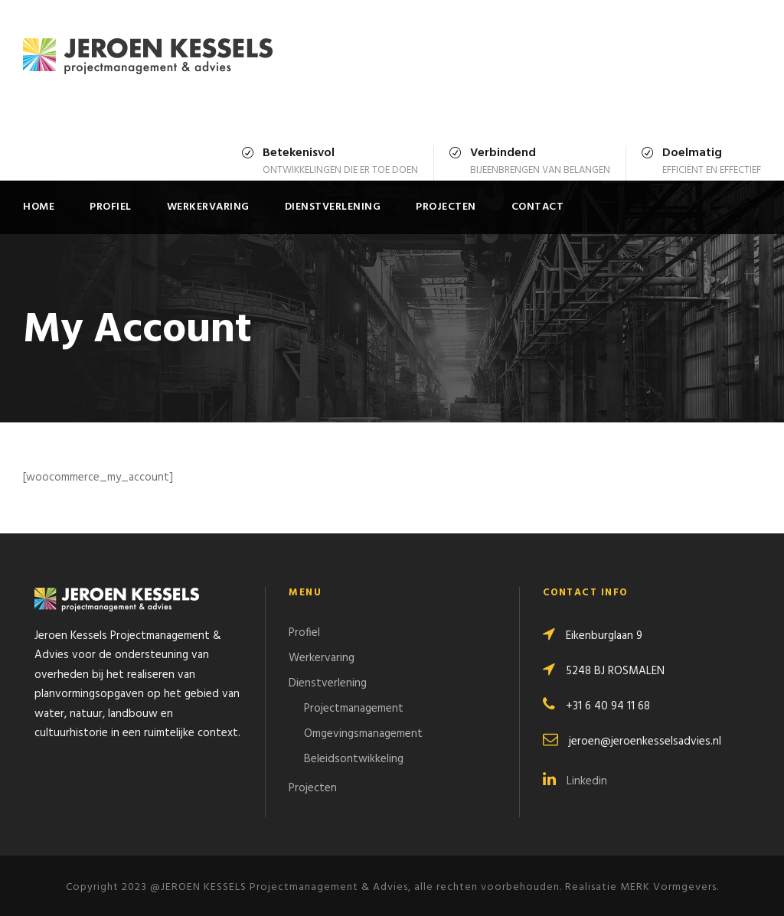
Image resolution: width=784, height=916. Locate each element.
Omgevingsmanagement (363, 734)
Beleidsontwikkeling (353, 759)
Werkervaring (208, 207)
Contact (537, 207)
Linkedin (575, 781)
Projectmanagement (353, 708)
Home (38, 207)
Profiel (111, 207)
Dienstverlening (333, 207)
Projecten (446, 207)
